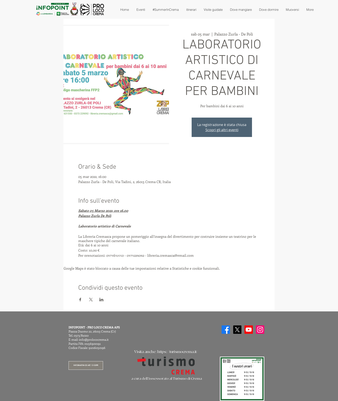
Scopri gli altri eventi (221, 129)
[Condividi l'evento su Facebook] (80, 299)
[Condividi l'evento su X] (91, 299)
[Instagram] (260, 329)
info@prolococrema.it (94, 339)
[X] (237, 329)
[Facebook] (226, 329)
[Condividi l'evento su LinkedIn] (101, 299)
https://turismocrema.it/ (177, 351)
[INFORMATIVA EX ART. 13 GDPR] (86, 365)
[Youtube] (248, 329)
